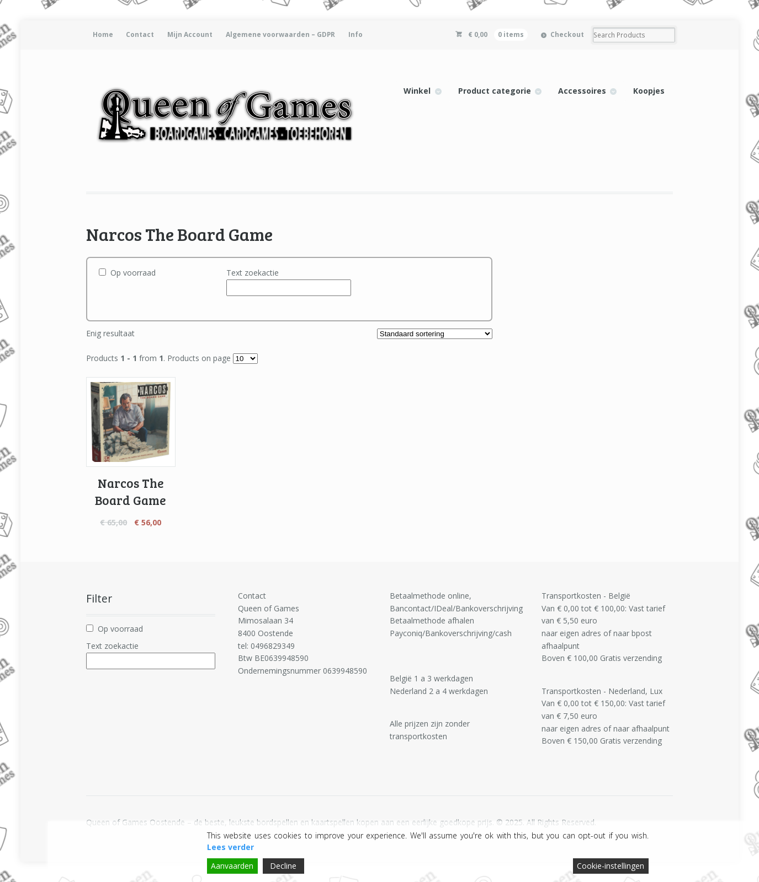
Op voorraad (133, 272)
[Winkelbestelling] (434, 334)
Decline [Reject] (283, 866)
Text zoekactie (252, 272)
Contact (140, 34)
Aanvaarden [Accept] (232, 866)
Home (103, 34)
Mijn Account (190, 34)
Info (355, 34)
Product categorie (494, 90)
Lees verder (230, 847)
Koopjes (649, 90)
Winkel (417, 90)
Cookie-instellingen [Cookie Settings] (610, 866)
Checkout (567, 34)
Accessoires (582, 90)
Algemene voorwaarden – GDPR (280, 34)
